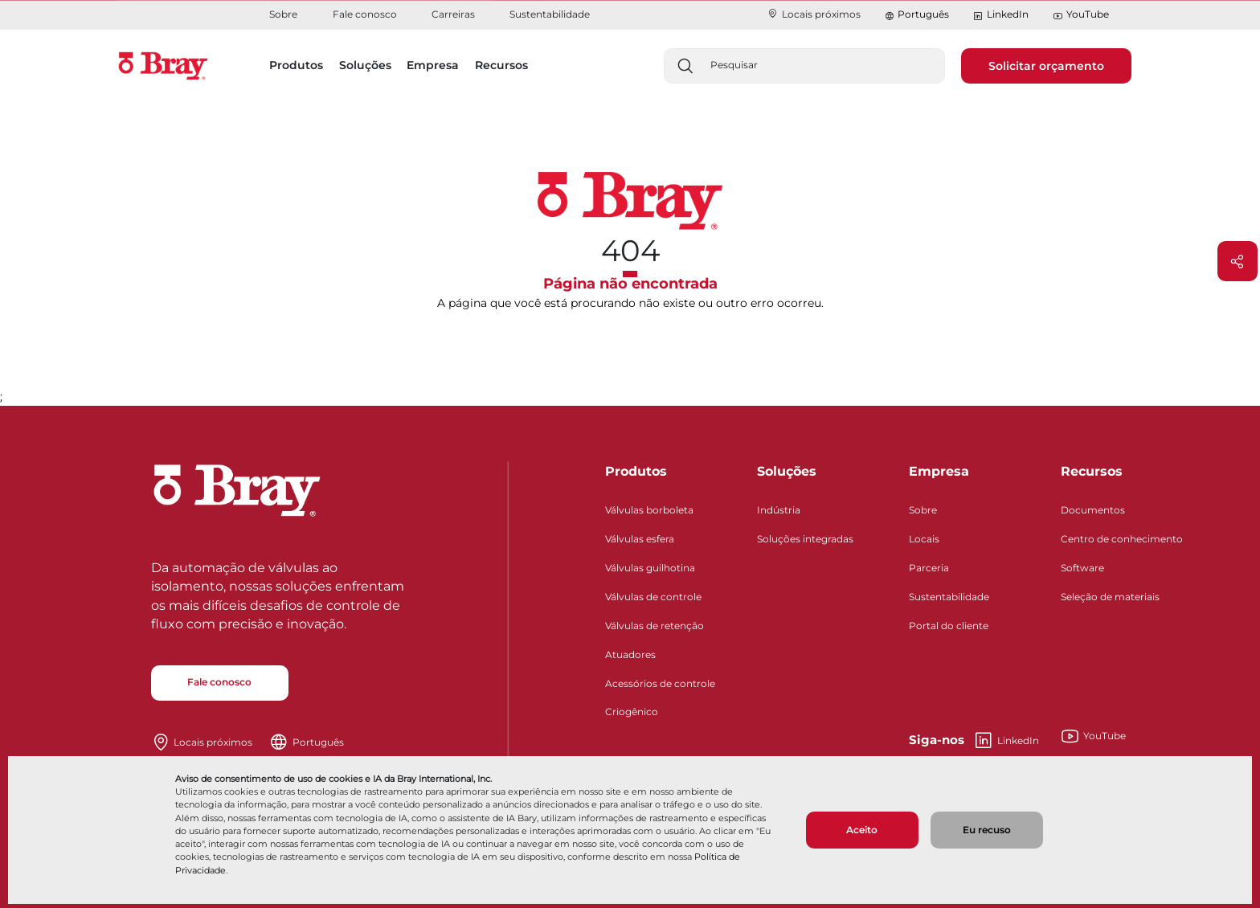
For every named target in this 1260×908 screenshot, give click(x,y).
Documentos (1093, 510)
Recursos (1092, 471)
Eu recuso (987, 830)
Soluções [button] (365, 65)
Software (1082, 568)
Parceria (929, 568)
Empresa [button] (433, 65)
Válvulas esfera (639, 539)
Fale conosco (365, 14)
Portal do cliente (948, 626)
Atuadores (630, 654)
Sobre (283, 14)
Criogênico (631, 712)
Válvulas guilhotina (650, 568)
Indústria (778, 510)
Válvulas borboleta (649, 510)
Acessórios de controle (660, 683)
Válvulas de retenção (654, 626)
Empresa (939, 471)
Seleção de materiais (1110, 597)
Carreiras (453, 14)
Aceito (862, 830)
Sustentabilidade (549, 14)
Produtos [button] (296, 65)
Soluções (786, 471)
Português (923, 14)
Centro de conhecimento (1122, 539)
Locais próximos (813, 14)
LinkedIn (1000, 15)
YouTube (1081, 15)
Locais (924, 539)
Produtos (636, 471)
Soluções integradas (805, 539)
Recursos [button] (501, 65)
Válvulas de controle (653, 597)
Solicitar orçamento (1046, 66)
